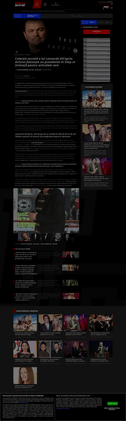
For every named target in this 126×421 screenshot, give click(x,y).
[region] (63, 407)
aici (28, 412)
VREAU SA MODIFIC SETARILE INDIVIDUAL (112, 408)
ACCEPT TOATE (112, 403)
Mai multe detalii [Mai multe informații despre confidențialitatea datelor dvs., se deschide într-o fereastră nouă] (23, 402)
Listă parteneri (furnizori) (62, 408)
